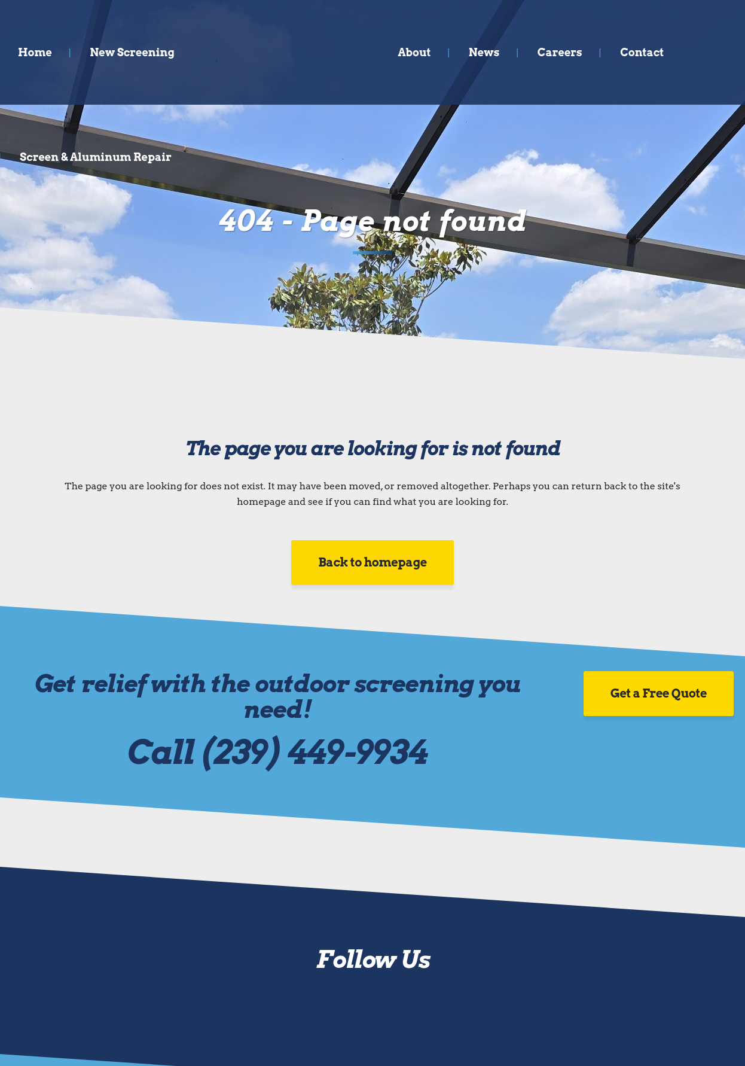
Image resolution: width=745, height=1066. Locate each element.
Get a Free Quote (658, 693)
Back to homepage (372, 562)
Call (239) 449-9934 (277, 752)
